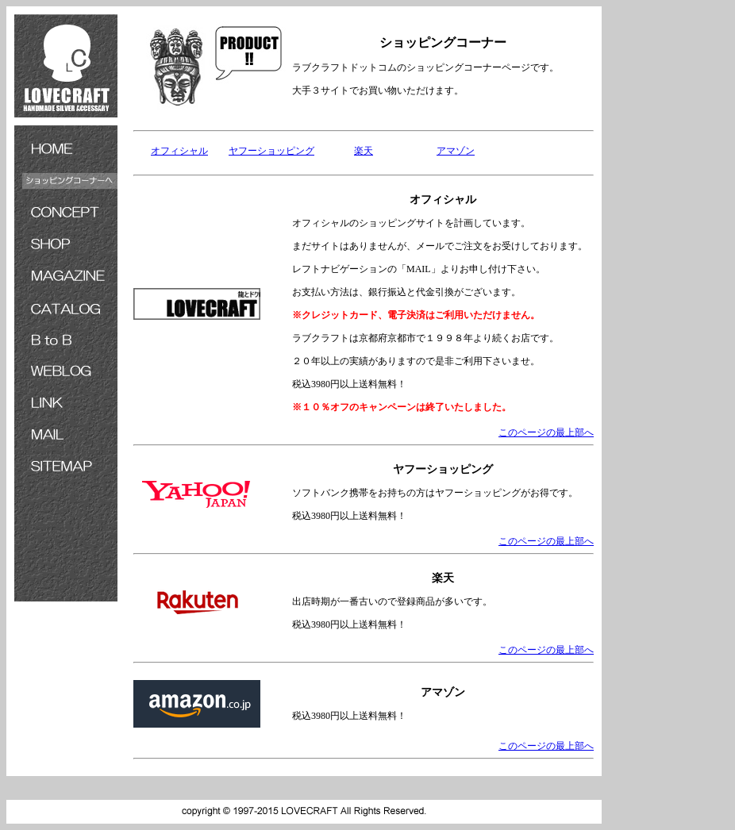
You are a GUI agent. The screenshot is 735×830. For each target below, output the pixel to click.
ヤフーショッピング (271, 150)
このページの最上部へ (546, 432)
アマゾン (456, 150)
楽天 (363, 150)
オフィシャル (179, 150)
